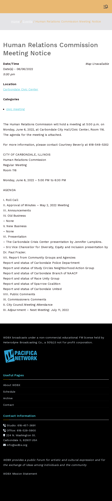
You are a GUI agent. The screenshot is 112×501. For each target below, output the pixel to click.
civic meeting (15, 109)
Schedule (9, 391)
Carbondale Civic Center (20, 89)
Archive (8, 398)
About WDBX (11, 385)
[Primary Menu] (106, 6)
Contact (8, 404)
